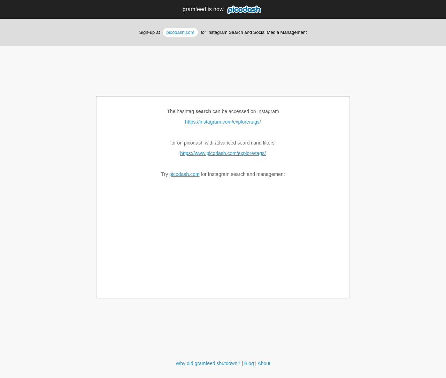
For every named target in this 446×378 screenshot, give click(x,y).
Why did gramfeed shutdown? (208, 363)
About (263, 363)
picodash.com (180, 32)
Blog (249, 363)
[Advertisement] (223, 68)
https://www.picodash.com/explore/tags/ (223, 153)
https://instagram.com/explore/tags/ (223, 122)
